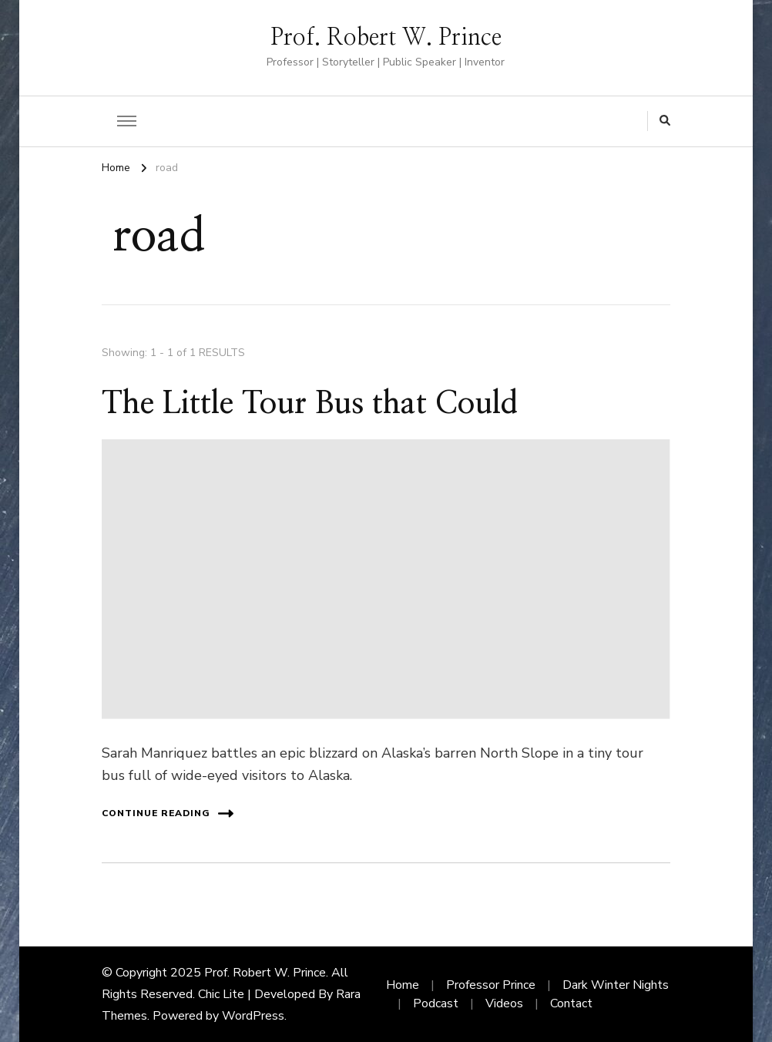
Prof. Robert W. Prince (386, 37)
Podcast (435, 1003)
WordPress (253, 1015)
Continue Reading (167, 813)
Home (402, 984)
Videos (504, 1003)
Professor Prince (490, 984)
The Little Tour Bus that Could (310, 403)
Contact (571, 1003)
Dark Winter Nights (615, 984)
